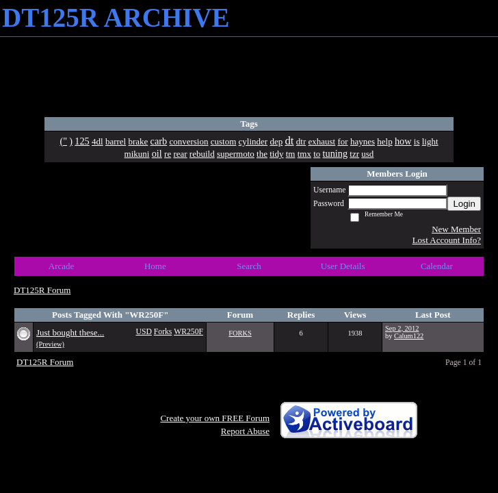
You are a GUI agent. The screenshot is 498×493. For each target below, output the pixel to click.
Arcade (62, 266)
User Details (343, 266)
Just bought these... (70, 332)
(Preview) (50, 344)
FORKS (240, 333)
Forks (163, 331)
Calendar (437, 266)
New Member (456, 229)
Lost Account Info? (446, 240)
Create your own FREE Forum (215, 418)
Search (249, 266)
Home (155, 266)
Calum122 (408, 336)
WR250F (188, 331)
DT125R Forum (42, 290)
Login (464, 204)
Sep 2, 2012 (402, 328)
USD (143, 331)
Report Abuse (245, 431)
